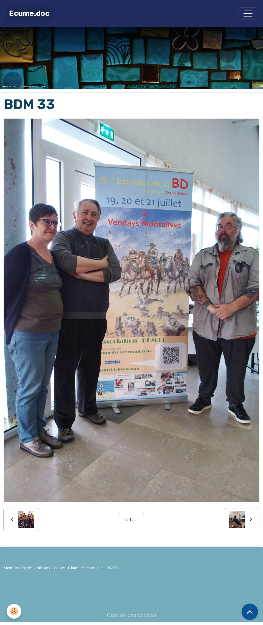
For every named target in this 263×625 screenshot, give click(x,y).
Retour (131, 519)
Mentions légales (17, 567)
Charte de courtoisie (85, 567)
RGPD (112, 567)
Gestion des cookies (131, 615)
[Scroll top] (250, 612)
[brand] (29, 13)
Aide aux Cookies (50, 567)
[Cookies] (14, 611)
